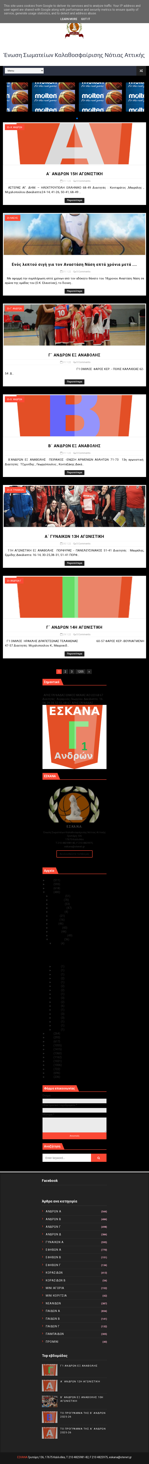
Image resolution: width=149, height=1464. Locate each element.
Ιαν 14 (57, 1017)
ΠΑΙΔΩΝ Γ (53, 1326)
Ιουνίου (55, 919)
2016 (50, 1053)
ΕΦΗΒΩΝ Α (53, 1249)
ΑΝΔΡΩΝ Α (53, 1211)
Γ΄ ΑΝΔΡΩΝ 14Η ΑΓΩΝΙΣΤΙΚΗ (74, 627)
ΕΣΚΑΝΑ (22, 1457)
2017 (50, 1049)
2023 (50, 888)
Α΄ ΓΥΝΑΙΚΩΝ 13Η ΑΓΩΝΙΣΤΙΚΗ (74, 536)
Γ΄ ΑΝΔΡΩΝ (16, 308)
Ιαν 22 (57, 994)
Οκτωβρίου (57, 904)
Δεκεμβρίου (57, 896)
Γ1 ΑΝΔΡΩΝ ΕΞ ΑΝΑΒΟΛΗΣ (62, 691)
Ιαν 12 (57, 1021)
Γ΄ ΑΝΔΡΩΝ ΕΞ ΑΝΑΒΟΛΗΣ (74, 355)
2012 (50, 1069)
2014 (50, 1061)
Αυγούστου (57, 911)
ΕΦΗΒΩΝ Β (53, 1257)
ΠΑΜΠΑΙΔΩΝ (55, 1333)
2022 (50, 892)
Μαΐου (54, 923)
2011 (50, 1073)
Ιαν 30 (57, 966)
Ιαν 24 (57, 986)
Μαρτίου (55, 931)
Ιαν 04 (57, 1025)
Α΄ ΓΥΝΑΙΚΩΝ (17, 490)
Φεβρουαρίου (58, 935)
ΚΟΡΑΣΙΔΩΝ (54, 1272)
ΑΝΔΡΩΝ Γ (15, 580)
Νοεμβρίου (57, 899)
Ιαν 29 (57, 970)
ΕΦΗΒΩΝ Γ (53, 1265)
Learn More (68, 19)
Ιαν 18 (57, 1009)
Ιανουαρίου (57, 939)
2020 (50, 1037)
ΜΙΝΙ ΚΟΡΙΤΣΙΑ (56, 1295)
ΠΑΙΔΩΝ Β (53, 1318)
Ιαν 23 (57, 990)
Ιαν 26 (57, 978)
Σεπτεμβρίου (58, 907)
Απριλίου (56, 927)
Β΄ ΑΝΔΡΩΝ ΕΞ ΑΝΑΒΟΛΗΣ (74, 446)
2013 (50, 1065)
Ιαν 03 (57, 1029)
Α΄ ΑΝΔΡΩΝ (16, 127)
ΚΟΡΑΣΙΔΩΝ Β (56, 1280)
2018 (50, 1045)
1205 (80, 671)
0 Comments (83, 180)
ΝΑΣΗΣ (14, 218)
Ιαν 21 (57, 997)
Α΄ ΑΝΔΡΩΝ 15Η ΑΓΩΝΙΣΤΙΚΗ (74, 174)
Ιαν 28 (57, 974)
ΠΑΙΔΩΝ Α (53, 1311)
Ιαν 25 (57, 982)
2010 (50, 1076)
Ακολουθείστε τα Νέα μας (74, 853)
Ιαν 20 (57, 1002)
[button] (74, 118)
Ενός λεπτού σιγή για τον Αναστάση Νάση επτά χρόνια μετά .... (74, 264)
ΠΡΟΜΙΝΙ (52, 1341)
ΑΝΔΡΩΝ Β (53, 1219)
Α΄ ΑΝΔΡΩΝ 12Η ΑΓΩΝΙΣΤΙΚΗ (80, 1381)
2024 (50, 884)
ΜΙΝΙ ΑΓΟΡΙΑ (55, 1288)
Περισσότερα (74, 200)
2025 (50, 880)
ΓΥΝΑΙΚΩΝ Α (55, 1242)
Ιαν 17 (57, 1013)
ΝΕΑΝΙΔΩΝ (53, 1303)
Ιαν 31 (57, 943)
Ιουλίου (55, 915)
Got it (85, 19)
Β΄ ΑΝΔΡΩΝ (16, 399)
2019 (50, 1041)
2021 (50, 1033)
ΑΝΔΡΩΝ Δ (53, 1234)
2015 (50, 1057)
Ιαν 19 (57, 1005)
